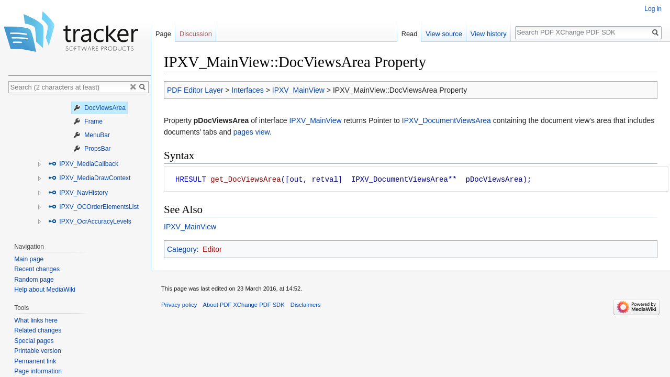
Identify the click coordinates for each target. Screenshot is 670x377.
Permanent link (35, 361)
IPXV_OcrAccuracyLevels (89, 221)
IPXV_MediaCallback (83, 164)
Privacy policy (179, 305)
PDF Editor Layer (195, 90)
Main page (28, 259)
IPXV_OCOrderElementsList (93, 207)
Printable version (37, 350)
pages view (251, 132)
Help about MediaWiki (44, 289)
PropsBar (91, 148)
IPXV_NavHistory (78, 192)
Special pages (33, 341)
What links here (36, 320)
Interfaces (247, 90)
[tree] (79, 165)
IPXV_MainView (298, 90)
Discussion (196, 34)
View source (444, 34)
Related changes (37, 330)
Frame (88, 121)
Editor (212, 249)
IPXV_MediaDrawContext (89, 178)
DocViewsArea (99, 108)
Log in (653, 9)
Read (409, 34)
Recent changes (37, 269)
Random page (33, 279)
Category (182, 249)
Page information (38, 371)
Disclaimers (306, 305)
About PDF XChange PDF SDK (244, 305)
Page (163, 34)
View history (489, 34)
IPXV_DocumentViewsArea (446, 120)
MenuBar (91, 135)
